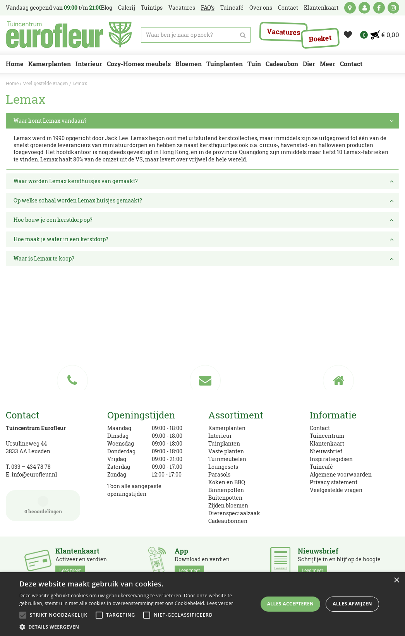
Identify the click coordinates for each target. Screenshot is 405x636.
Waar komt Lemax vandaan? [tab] (204, 121)
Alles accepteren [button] (290, 603)
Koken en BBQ (226, 482)
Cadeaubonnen (227, 521)
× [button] (396, 580)
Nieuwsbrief (326, 451)
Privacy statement (333, 482)
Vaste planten (226, 451)
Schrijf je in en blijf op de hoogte (339, 561)
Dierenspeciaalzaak (234, 513)
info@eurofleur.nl (34, 474)
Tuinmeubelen (227, 459)
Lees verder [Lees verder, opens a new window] (220, 603)
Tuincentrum (327, 435)
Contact (320, 428)
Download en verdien (202, 561)
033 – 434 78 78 (31, 466)
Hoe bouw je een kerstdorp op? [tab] (204, 220)
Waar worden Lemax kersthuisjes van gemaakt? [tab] (204, 181)
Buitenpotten (225, 497)
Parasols (219, 474)
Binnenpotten (226, 490)
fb (379, 8)
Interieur (220, 435)
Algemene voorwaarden (341, 474)
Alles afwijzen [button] (352, 603)
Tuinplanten (224, 443)
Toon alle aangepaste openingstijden (134, 489)
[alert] (202, 604)
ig (393, 8)
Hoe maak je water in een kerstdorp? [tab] (204, 239)
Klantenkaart (327, 443)
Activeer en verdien (81, 561)
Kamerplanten (226, 428)
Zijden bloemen (228, 505)
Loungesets (223, 466)
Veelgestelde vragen (336, 490)
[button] (137, 626)
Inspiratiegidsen (331, 459)
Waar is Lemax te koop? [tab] (204, 258)
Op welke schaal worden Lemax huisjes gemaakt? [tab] (204, 200)
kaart (350, 8)
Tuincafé (321, 466)
